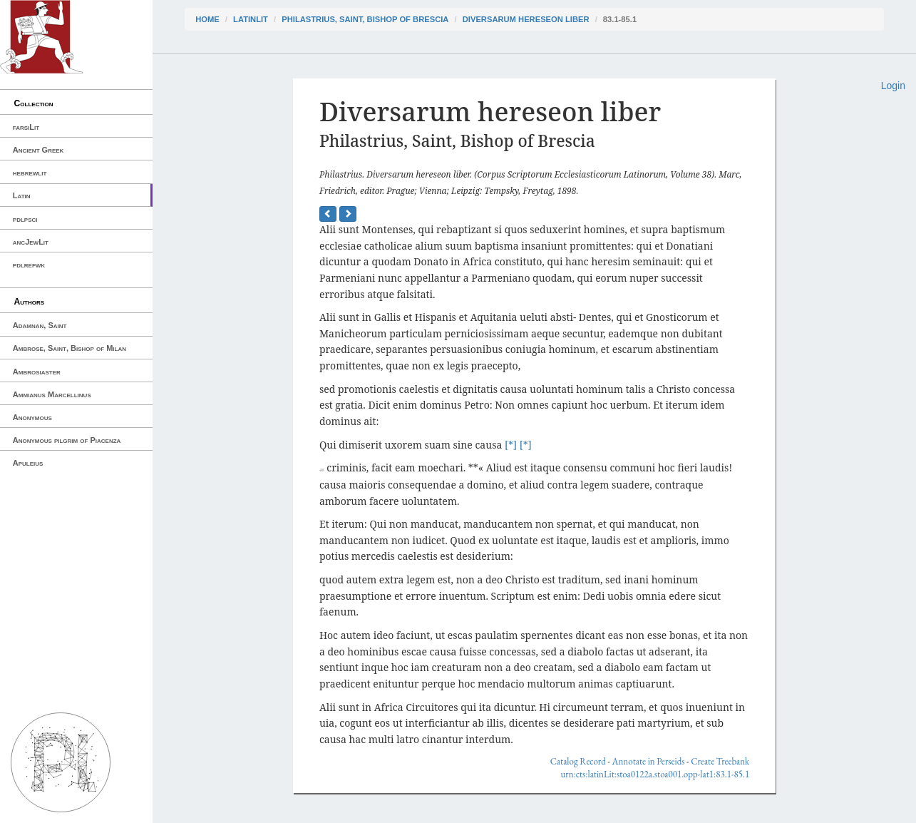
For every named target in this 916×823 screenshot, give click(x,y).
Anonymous (32, 417)
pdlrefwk (29, 264)
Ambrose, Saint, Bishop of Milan (69, 348)
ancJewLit (30, 241)
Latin (22, 195)
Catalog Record (578, 761)
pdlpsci (25, 219)
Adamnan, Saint (40, 325)
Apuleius (28, 463)
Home (207, 19)
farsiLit (26, 127)
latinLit (250, 19)
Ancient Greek (38, 149)
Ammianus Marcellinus (52, 394)
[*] (511, 444)
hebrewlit (30, 172)
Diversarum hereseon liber (526, 19)
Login (893, 85)
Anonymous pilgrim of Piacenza (67, 440)
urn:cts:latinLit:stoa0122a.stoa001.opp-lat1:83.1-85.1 (654, 774)
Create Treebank (720, 761)
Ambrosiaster (37, 371)
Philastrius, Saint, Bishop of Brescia (365, 19)
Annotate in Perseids (648, 761)
